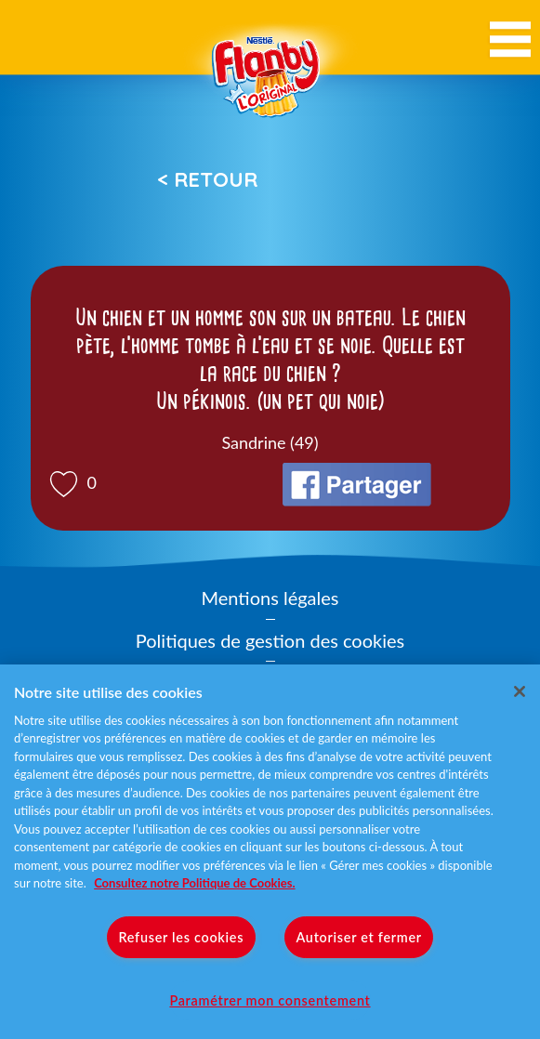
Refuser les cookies (181, 937)
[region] (270, 851)
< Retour (207, 179)
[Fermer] (519, 691)
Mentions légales (270, 597)
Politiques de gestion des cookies (270, 640)
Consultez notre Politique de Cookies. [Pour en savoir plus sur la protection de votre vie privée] (194, 882)
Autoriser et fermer (358, 937)
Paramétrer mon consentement (269, 1000)
